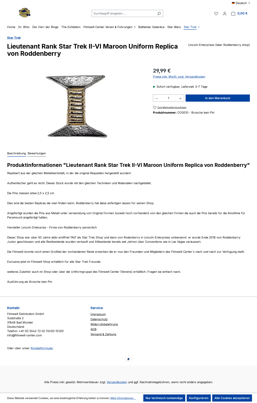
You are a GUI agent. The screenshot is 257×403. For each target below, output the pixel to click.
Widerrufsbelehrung (104, 324)
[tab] (16, 153)
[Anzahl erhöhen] (180, 98)
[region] (76, 105)
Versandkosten (117, 382)
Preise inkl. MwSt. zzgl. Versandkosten (179, 76)
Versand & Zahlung (103, 334)
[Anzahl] (168, 98)
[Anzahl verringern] (156, 98)
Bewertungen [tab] (37, 153)
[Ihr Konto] (224, 13)
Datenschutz (99, 319)
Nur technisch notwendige (164, 398)
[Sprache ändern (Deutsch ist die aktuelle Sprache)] (241, 3)
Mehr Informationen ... (123, 398)
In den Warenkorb (217, 98)
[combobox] (123, 13)
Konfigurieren (198, 398)
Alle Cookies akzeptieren (232, 398)
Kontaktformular (42, 348)
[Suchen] (159, 13)
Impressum (98, 314)
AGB (93, 329)
